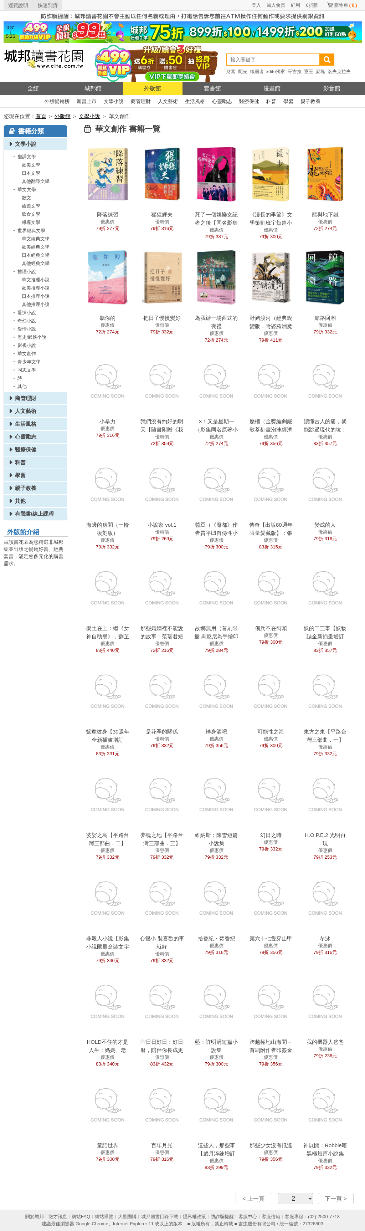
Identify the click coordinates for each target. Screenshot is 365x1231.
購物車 (345, 5)
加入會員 (276, 5)
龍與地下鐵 (325, 214)
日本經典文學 (36, 255)
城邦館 (93, 88)
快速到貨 (48, 5)
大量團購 (127, 1216)
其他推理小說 (36, 304)
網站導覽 (104, 1216)
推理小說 (23, 271)
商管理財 (141, 101)
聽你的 (107, 318)
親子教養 (310, 101)
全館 (33, 88)
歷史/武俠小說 (29, 337)
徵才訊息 (57, 1216)
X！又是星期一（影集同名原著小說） (216, 429)
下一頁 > (336, 1199)
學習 (288, 101)
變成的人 (325, 525)
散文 (26, 197)
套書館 (212, 88)
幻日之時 (271, 835)
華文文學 (23, 189)
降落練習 (107, 214)
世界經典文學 (28, 230)
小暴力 (107, 421)
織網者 (257, 71)
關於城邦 (34, 1216)
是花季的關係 (162, 732)
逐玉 (308, 71)
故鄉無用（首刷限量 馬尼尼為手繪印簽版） (216, 636)
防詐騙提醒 (222, 1216)
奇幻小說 (23, 320)
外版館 (152, 88)
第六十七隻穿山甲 (271, 938)
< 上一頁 (253, 1199)
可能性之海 (270, 732)
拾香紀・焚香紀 (216, 938)
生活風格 (195, 101)
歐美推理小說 (36, 288)
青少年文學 (26, 361)
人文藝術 (168, 101)
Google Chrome (92, 1223)
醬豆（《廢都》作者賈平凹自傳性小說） (216, 533)
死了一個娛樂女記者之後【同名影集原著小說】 (216, 222)
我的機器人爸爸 (325, 1042)
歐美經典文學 (36, 247)
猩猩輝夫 (162, 214)
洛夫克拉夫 (339, 71)
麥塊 (320, 71)
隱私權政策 (194, 1216)
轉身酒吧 (216, 732)
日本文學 (31, 173)
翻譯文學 (23, 156)
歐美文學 (31, 165)
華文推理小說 (36, 279)
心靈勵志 (222, 101)
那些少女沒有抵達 (271, 1145)
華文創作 (23, 353)
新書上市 (87, 101)
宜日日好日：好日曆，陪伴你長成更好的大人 (161, 1050)
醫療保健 (249, 101)
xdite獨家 (275, 71)
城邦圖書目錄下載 (159, 1216)
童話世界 (107, 1145)
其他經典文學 (36, 263)
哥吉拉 (295, 71)
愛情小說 (23, 329)
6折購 (312, 5)
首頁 (41, 116)
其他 (19, 386)
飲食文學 (31, 214)
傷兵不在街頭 (271, 628)
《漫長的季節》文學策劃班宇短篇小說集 (271, 222)
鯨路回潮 (325, 318)
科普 (271, 101)
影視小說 (23, 345)
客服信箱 (271, 1216)
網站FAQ (81, 1216)
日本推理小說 (36, 296)
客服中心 (247, 1216)
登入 (256, 5)
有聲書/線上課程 (34, 514)
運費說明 (18, 5)
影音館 (331, 88)
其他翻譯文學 (36, 181)
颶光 (242, 71)
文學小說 (114, 101)
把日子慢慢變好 (162, 318)
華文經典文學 (36, 238)
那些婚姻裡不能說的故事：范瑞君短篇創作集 (161, 636)
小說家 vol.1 (162, 525)
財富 (231, 71)
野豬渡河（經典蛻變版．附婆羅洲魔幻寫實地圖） (271, 326)
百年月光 (162, 1145)
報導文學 (31, 222)
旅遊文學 (31, 206)
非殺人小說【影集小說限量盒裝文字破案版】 (107, 946)
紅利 (295, 5)
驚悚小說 (23, 312)
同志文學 (23, 370)
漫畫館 (272, 88)
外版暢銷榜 (57, 101)
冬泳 (325, 938)
